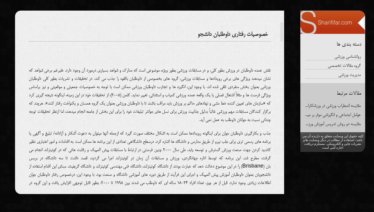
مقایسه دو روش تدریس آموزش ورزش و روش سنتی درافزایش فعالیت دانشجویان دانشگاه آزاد (333, 124)
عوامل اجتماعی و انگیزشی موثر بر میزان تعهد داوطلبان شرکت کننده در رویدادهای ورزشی (333, 115)
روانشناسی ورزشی (348, 56)
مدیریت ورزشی (349, 75)
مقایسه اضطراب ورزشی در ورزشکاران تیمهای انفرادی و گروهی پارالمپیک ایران (333, 106)
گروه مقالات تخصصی (344, 66)
